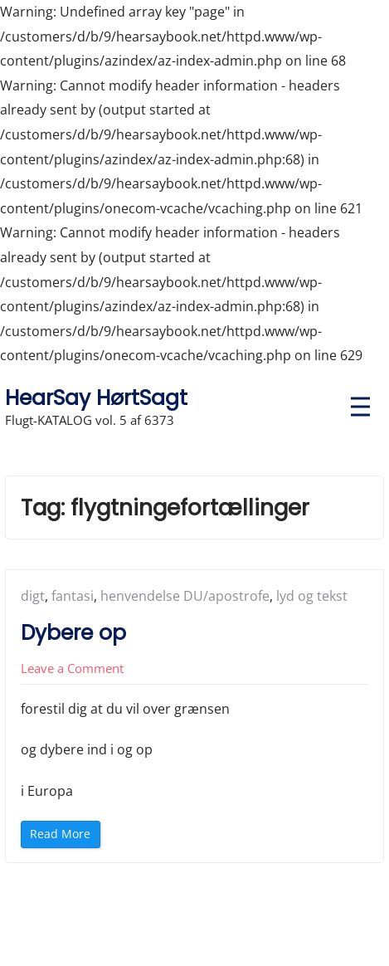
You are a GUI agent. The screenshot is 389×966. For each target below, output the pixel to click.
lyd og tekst (312, 596)
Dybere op (73, 632)
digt (33, 596)
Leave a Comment (72, 668)
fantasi (72, 596)
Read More (64, 836)
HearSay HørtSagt (96, 397)
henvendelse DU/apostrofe (185, 596)
